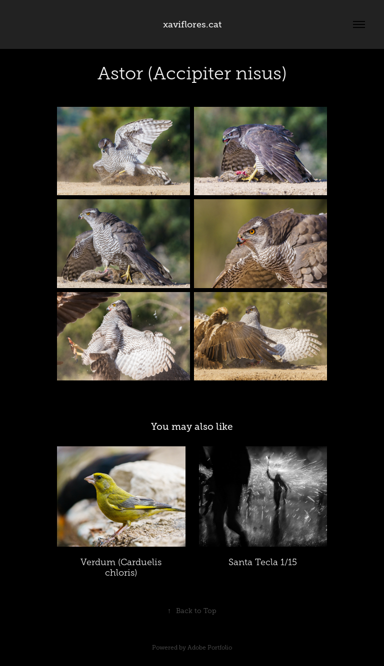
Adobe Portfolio (210, 647)
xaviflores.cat (192, 24)
